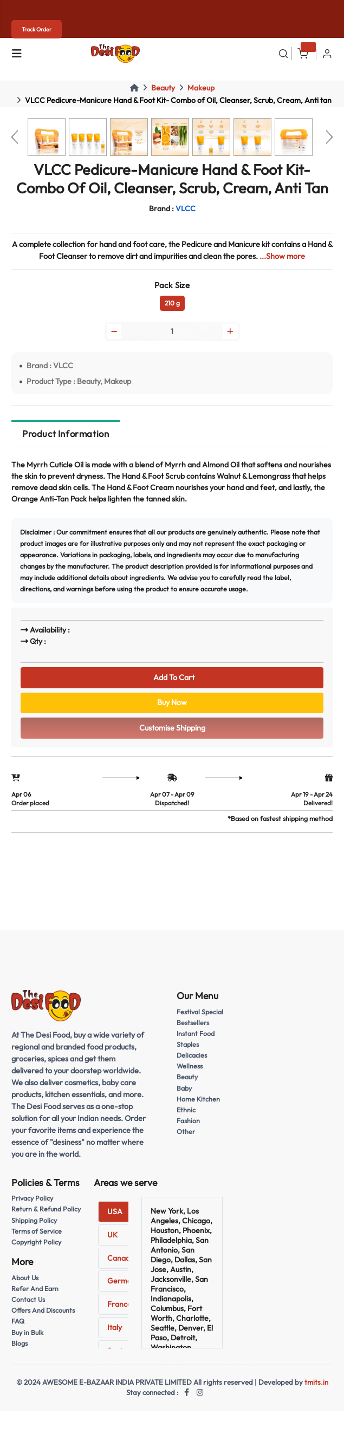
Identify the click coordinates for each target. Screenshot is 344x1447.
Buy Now (172, 702)
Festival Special (200, 1012)
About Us (24, 1278)
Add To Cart (172, 677)
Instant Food (196, 1033)
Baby (184, 1088)
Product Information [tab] (65, 433)
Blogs (19, 1343)
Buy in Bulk (27, 1332)
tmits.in (316, 1382)
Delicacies (192, 1055)
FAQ (17, 1321)
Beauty (163, 88)
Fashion (188, 1121)
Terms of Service (36, 1231)
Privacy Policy (32, 1198)
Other (186, 1131)
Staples (188, 1044)
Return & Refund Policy (46, 1209)
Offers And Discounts (43, 1310)
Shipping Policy (34, 1220)
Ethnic (186, 1110)
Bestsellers (193, 1023)
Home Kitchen (198, 1099)
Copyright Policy (36, 1242)
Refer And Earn (35, 1289)
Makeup (201, 88)
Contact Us (28, 1299)
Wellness (190, 1066)
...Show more (282, 256)
